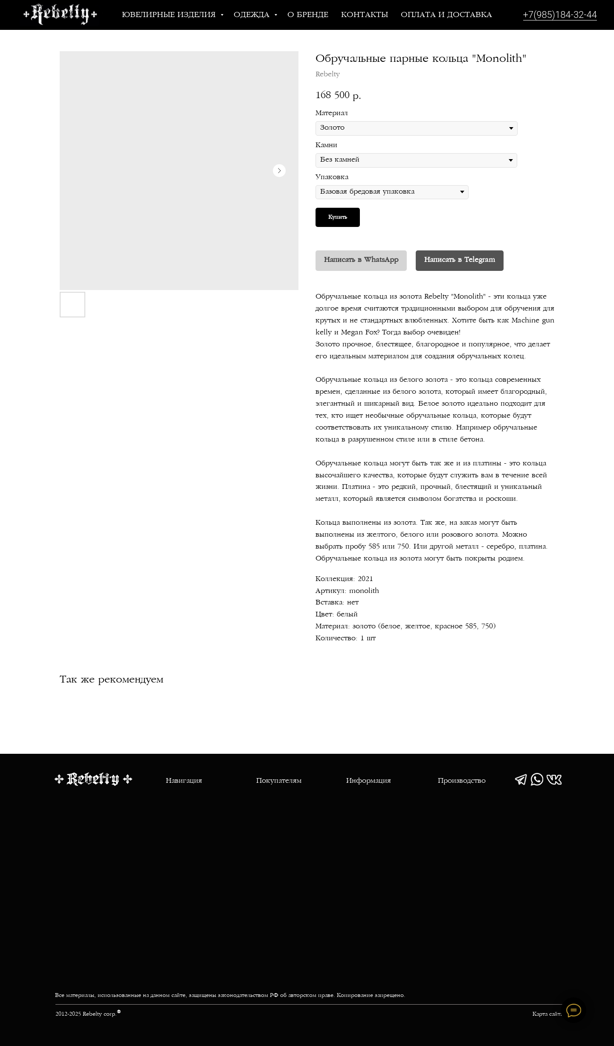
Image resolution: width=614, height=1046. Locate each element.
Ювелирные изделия (170, 15)
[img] (521, 779)
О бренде (307, 15)
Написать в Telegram (459, 260)
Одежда (253, 15)
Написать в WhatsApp (361, 260)
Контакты (364, 15)
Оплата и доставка (446, 15)
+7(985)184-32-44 (560, 14)
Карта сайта (548, 1014)
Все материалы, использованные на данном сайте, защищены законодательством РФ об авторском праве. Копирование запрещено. (230, 996)
